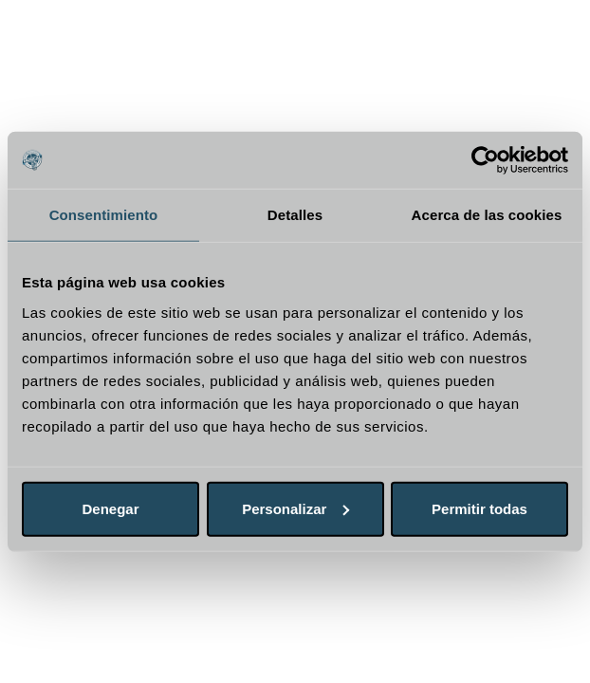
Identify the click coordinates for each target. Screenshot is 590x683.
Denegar (110, 508)
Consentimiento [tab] (103, 215)
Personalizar (295, 508)
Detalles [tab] (295, 215)
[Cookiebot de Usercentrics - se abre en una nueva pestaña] (485, 160)
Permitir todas (479, 508)
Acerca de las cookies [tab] (487, 215)
